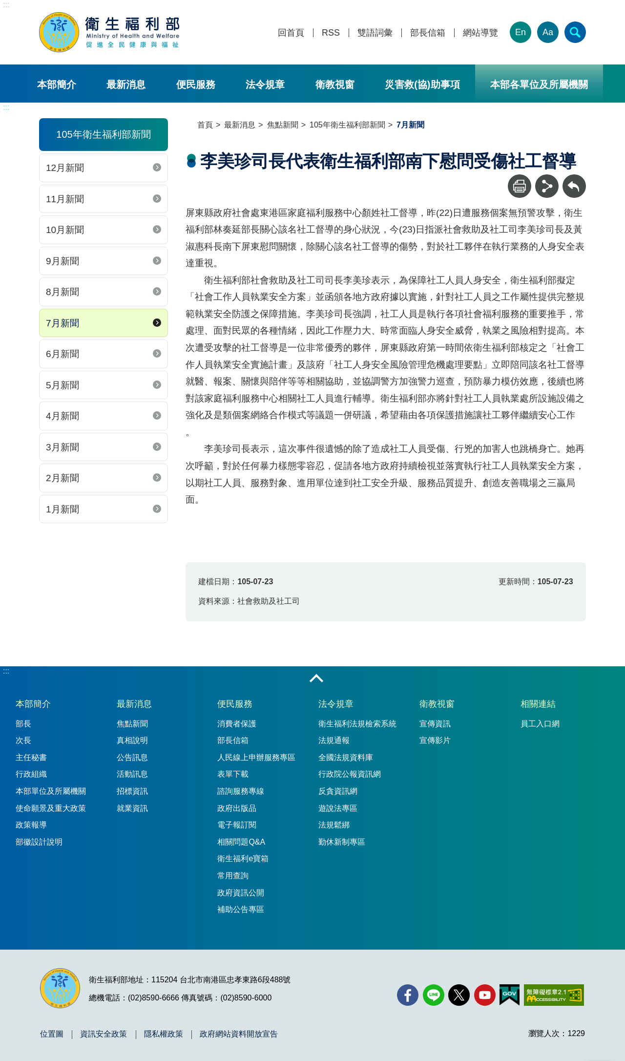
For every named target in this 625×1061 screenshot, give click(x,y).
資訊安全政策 (103, 1034)
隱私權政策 (163, 1034)
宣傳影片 (435, 740)
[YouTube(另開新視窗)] (485, 995)
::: (6, 4)
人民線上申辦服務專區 (256, 757)
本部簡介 (56, 84)
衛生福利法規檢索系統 (357, 724)
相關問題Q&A (241, 842)
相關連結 (538, 704)
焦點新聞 (282, 125)
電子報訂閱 (236, 825)
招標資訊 (132, 791)
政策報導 (31, 825)
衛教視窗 (334, 84)
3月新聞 (62, 447)
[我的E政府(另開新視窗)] (510, 995)
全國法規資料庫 (345, 757)
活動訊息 (132, 774)
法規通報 (334, 740)
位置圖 (51, 1034)
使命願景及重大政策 (51, 808)
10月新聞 (65, 230)
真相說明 (132, 740)
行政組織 (31, 774)
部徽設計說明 (39, 842)
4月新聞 (62, 416)
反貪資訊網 (337, 791)
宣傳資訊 (435, 724)
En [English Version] (520, 32)
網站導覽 (480, 33)
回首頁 (291, 33)
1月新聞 (62, 509)
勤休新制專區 (341, 842)
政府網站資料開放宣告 (239, 1034)
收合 (316, 679)
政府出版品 (236, 808)
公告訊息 (132, 757)
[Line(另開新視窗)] (433, 995)
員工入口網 (540, 724)
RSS (331, 33)
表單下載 (233, 774)
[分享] (547, 186)
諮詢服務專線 (240, 791)
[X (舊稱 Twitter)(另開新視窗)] (459, 995)
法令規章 (265, 84)
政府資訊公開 (240, 893)
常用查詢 (233, 875)
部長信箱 (427, 33)
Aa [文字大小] (547, 32)
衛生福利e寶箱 (243, 858)
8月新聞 (62, 292)
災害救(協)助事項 (422, 84)
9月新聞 (62, 261)
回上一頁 (574, 179)
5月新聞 (62, 385)
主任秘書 (31, 757)
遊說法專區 (337, 808)
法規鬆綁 (334, 825)
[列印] (519, 186)
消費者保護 (236, 724)
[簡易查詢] (575, 32)
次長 (23, 740)
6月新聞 (62, 354)
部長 (23, 724)
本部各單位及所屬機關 (539, 84)
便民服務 (195, 84)
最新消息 (126, 84)
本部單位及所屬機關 (51, 791)
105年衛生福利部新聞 (347, 125)
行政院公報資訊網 (349, 774)
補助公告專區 (240, 909)
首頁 (205, 125)
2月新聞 (62, 478)
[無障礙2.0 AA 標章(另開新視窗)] (554, 995)
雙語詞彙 (375, 33)
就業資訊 (132, 808)
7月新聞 (62, 323)
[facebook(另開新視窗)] (407, 995)
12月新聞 (65, 168)
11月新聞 (65, 199)
